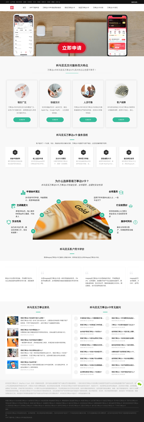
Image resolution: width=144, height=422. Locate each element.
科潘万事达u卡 (85, 400)
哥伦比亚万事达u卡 (11, 403)
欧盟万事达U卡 (84, 7)
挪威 (53, 2)
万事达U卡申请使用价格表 (52, 7)
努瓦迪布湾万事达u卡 (115, 403)
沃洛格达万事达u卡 (62, 403)
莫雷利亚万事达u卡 (13, 405)
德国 (24, 2)
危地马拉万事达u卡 (51, 405)
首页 (24, 7)
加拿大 (44, 2)
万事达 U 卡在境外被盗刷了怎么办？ (123, 325)
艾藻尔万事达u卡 (85, 405)
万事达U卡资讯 (112, 7)
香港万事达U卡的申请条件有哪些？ (32, 340)
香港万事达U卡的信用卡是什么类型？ (33, 318)
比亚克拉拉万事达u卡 (87, 403)
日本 (57, 2)
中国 (13, 2)
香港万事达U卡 (70, 7)
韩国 (38, 2)
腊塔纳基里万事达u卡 (101, 403)
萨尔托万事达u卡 (74, 405)
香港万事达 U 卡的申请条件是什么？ (123, 372)
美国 (48, 2)
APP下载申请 (34, 7)
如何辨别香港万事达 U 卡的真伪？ (91, 372)
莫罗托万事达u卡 (63, 405)
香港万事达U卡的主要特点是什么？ (32, 350)
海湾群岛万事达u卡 (34, 400)
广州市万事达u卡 (120, 405)
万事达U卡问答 (98, 7)
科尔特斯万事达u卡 (21, 400)
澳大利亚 (19, 2)
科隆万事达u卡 (10, 400)
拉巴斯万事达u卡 (96, 400)
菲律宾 (30, 2)
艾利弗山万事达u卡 (26, 405)
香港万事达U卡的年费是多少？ (30, 330)
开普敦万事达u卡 (38, 405)
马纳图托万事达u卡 (49, 403)
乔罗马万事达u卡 (132, 400)
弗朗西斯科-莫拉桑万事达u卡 (71, 400)
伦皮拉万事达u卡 (107, 400)
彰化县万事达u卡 (108, 405)
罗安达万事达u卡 (23, 403)
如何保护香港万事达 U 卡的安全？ (91, 331)
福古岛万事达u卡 (74, 403)
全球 (7, 2)
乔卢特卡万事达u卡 (120, 400)
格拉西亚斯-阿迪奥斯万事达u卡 (51, 400)
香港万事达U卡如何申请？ (29, 362)
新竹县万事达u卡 (97, 405)
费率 (6, 409)
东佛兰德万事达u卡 (36, 403)
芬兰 (34, 2)
